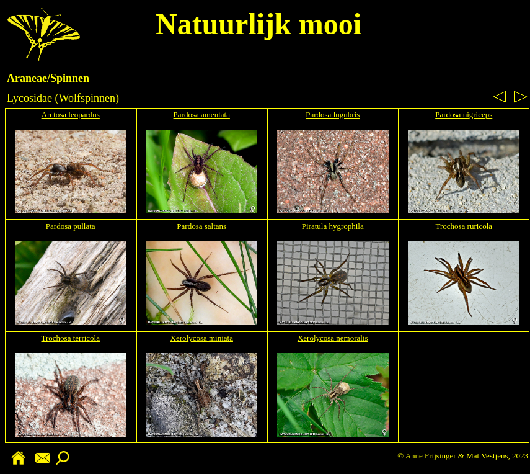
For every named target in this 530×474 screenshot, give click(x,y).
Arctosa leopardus (71, 114)
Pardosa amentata (202, 114)
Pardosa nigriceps (463, 114)
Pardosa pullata (70, 226)
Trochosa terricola (71, 337)
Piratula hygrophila (333, 226)
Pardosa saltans (201, 226)
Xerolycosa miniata (201, 337)
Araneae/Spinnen (48, 78)
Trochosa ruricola (463, 226)
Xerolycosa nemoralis (333, 337)
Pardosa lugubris (333, 114)
